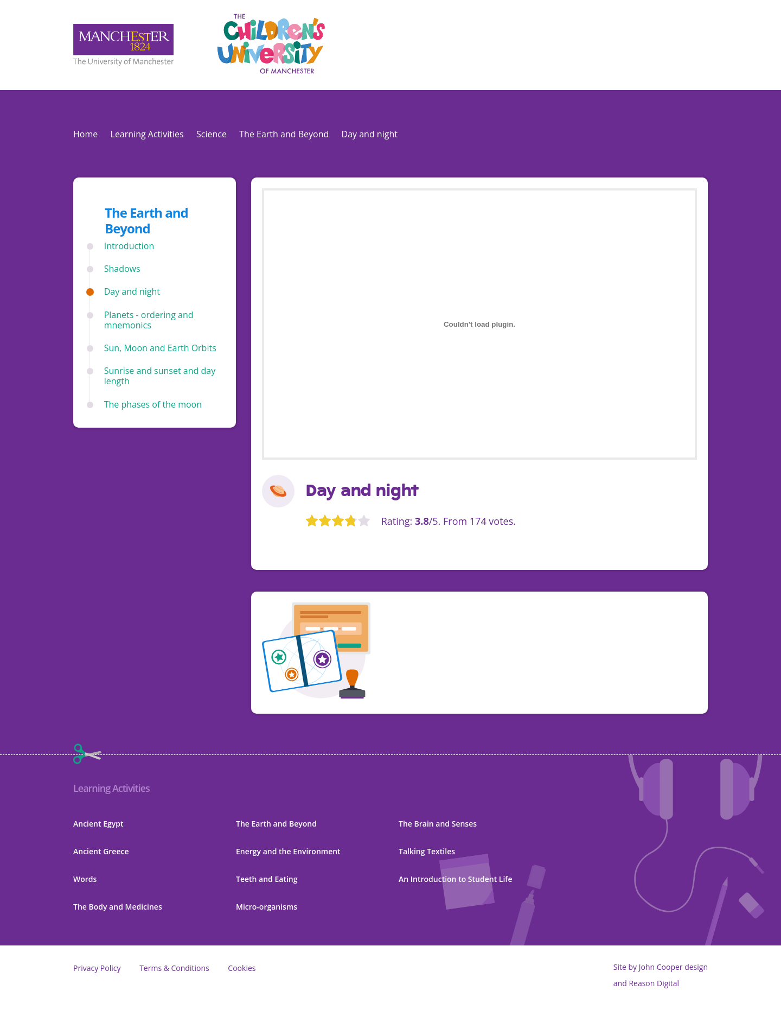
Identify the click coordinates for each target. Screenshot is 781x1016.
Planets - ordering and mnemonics (149, 320)
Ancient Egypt (98, 823)
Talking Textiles (427, 851)
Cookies (241, 968)
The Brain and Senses (438, 823)
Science (211, 134)
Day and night (132, 292)
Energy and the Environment (288, 851)
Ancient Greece (101, 851)
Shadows (122, 269)
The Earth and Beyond (284, 134)
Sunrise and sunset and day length (159, 376)
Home (85, 134)
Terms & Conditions (174, 968)
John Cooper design (673, 967)
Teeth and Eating (267, 879)
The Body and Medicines (117, 906)
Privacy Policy (96, 968)
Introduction (129, 246)
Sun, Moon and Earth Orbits (160, 348)
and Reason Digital (646, 983)
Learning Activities (147, 134)
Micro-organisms (266, 906)
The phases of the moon (153, 404)
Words (85, 879)
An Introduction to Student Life (456, 879)
